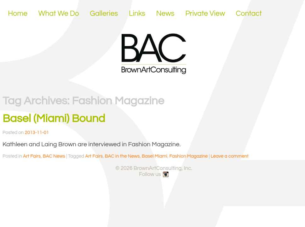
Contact (249, 13)
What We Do (58, 13)
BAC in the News (122, 156)
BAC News (54, 156)
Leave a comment (230, 156)
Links (137, 13)
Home (17, 13)
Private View (205, 13)
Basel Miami (154, 156)
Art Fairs (32, 156)
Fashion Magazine (188, 156)
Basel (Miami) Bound (54, 119)
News (165, 13)
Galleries (104, 13)
